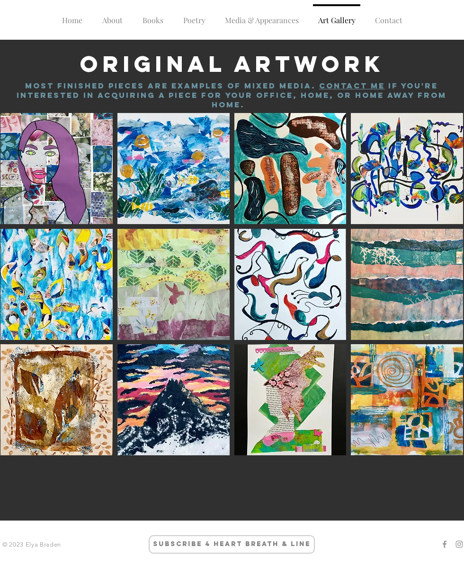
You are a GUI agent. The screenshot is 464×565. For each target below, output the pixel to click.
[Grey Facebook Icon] (444, 544)
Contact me (352, 85)
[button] (56, 168)
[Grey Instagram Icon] (459, 544)
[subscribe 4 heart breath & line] (232, 544)
